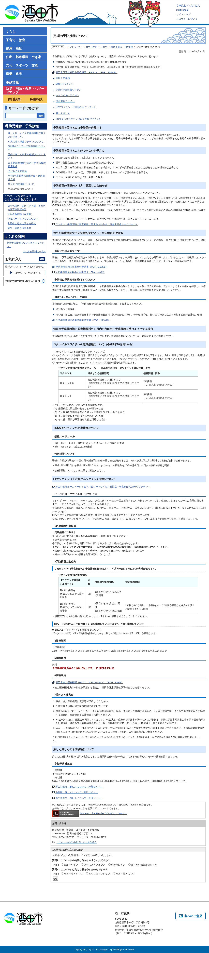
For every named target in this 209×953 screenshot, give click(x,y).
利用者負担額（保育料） (21, 214)
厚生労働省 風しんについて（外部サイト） (79, 798)
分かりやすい (71, 864)
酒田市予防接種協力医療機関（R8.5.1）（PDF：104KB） (86, 72)
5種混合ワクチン (64, 84)
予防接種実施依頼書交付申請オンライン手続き (80, 272)
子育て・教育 (90, 47)
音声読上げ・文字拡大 (188, 5)
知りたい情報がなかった (144, 864)
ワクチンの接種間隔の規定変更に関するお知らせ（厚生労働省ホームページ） (96, 224)
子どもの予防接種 (17, 171)
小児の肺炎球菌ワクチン (68, 89)
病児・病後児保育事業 (19, 228)
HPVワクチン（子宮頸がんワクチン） (76, 107)
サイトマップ (183, 14)
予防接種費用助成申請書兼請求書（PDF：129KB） (83, 320)
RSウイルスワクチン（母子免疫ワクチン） (78, 119)
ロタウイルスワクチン (67, 95)
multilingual (182, 10)
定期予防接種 (63, 78)
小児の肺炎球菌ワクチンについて (25, 141)
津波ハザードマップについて (23, 218)
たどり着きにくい (125, 873)
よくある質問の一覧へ (34, 251)
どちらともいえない (94, 864)
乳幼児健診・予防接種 (122, 47)
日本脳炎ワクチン (65, 101)
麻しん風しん (63, 113)
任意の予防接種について (21, 184)
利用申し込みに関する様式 (22, 223)
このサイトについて (187, 18)
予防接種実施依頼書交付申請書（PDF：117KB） (82, 266)
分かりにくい (118, 864)
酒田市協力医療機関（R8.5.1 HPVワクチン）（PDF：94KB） (89, 682)
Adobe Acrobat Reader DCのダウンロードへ (89, 813)
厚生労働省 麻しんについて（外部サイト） (79, 786)
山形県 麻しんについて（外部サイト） (76, 792)
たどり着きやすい (73, 873)
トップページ (73, 47)
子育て (104, 47)
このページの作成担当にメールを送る (76, 842)
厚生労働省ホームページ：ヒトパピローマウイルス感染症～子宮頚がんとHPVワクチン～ (102, 486)
